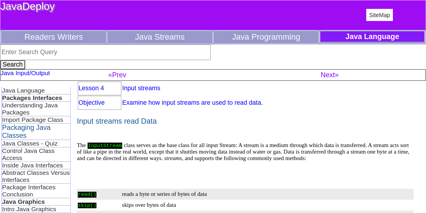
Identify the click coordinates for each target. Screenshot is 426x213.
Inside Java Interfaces (32, 165)
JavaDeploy (27, 6)
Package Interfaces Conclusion (29, 191)
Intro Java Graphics (29, 209)
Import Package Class (32, 119)
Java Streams (160, 36)
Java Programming (266, 36)
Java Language (23, 90)
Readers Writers (54, 36)
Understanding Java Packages (30, 109)
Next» (330, 75)
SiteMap (379, 15)
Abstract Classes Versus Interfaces (36, 176)
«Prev (117, 75)
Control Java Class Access (28, 154)
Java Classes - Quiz (30, 143)
